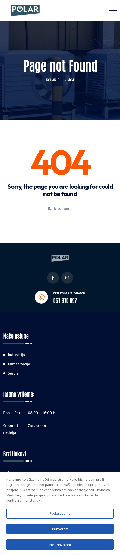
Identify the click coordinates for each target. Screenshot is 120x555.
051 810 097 (65, 300)
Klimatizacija (19, 364)
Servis (13, 373)
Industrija (16, 354)
